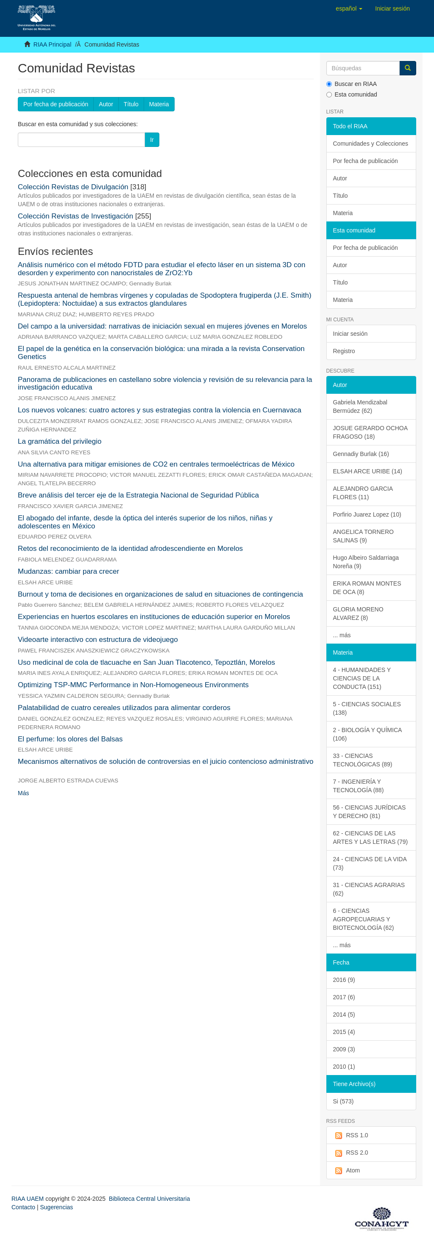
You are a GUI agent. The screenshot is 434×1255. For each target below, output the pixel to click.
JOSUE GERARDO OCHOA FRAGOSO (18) (370, 432)
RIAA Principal (52, 44)
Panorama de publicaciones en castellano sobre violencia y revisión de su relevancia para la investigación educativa (165, 384)
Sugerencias (56, 1207)
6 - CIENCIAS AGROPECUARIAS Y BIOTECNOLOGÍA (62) (363, 919)
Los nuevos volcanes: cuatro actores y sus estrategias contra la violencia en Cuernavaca (159, 410)
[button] (349, 8)
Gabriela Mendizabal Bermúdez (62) (360, 406)
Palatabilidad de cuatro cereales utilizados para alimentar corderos (124, 708)
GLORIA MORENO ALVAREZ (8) (358, 613)
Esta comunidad (351, 94)
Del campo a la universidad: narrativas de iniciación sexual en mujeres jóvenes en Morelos (162, 326)
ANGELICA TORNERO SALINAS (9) (363, 536)
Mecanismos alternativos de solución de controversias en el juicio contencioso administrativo (165, 761)
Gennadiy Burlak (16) (361, 454)
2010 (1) (344, 1066)
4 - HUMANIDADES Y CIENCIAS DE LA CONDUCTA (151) (362, 678)
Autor (106, 104)
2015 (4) (344, 1031)
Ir (152, 139)
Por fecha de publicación (55, 104)
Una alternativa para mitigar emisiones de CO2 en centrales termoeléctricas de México (156, 464)
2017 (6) (344, 997)
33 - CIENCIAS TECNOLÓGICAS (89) (362, 760)
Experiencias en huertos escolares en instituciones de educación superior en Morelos (154, 617)
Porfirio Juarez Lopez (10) (367, 514)
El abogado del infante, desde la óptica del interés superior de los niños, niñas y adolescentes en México (145, 522)
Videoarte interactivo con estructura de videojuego (98, 640)
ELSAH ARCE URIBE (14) (367, 471)
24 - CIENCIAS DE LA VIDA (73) (370, 863)
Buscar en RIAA (351, 83)
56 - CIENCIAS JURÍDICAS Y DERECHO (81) (369, 811)
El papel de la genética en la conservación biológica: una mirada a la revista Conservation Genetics (161, 353)
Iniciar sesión (350, 333)
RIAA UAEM (28, 1198)
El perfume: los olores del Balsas (70, 739)
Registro (344, 351)
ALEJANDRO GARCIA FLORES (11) (363, 492)
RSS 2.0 (350, 1153)
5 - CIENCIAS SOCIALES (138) (367, 708)
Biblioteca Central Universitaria (149, 1198)
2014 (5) (344, 1014)
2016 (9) (344, 979)
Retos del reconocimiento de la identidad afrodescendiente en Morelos (130, 549)
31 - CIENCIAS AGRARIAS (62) (369, 889)
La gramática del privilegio (60, 441)
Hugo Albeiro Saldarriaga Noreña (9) (366, 561)
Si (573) (343, 1101)
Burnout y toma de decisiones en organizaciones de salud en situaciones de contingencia (160, 594)
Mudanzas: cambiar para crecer (68, 571)
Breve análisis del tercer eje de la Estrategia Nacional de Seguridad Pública (138, 495)
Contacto (23, 1207)
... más (342, 635)
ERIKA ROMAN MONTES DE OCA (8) (367, 587)
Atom (346, 1171)
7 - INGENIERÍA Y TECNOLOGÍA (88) (358, 785)
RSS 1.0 (350, 1135)
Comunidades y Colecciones (370, 143)
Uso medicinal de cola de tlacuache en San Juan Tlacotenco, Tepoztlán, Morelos (146, 662)
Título (131, 104)
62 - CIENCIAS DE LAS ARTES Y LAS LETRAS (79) (370, 837)
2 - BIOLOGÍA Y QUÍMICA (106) (367, 734)
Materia (159, 104)
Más (23, 793)
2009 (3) (344, 1049)
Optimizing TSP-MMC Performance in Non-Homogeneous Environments (133, 685)
